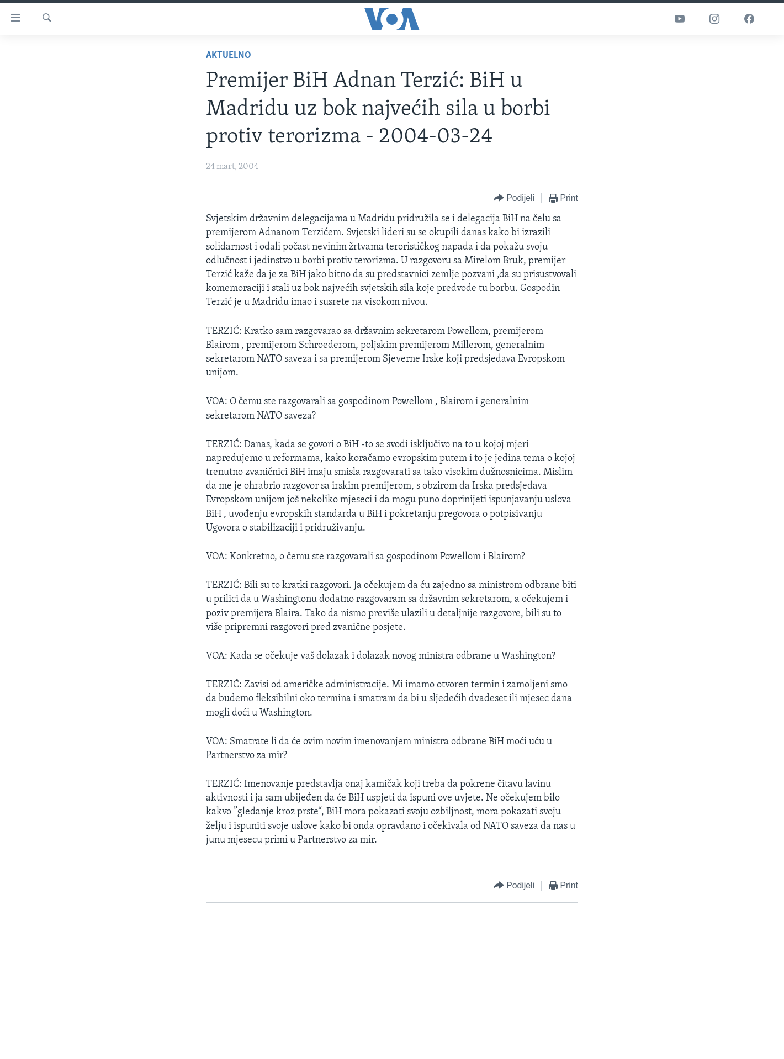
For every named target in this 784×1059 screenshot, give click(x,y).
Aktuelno (228, 55)
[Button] (514, 198)
